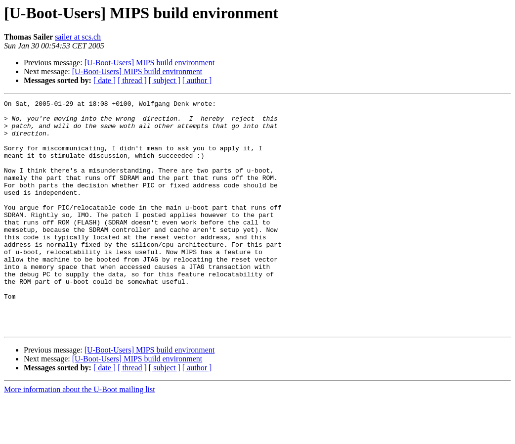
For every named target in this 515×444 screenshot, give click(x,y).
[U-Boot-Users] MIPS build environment (150, 62)
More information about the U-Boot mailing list (79, 435)
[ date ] (104, 80)
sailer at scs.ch (78, 37)
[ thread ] (132, 80)
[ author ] (197, 80)
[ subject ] (164, 80)
